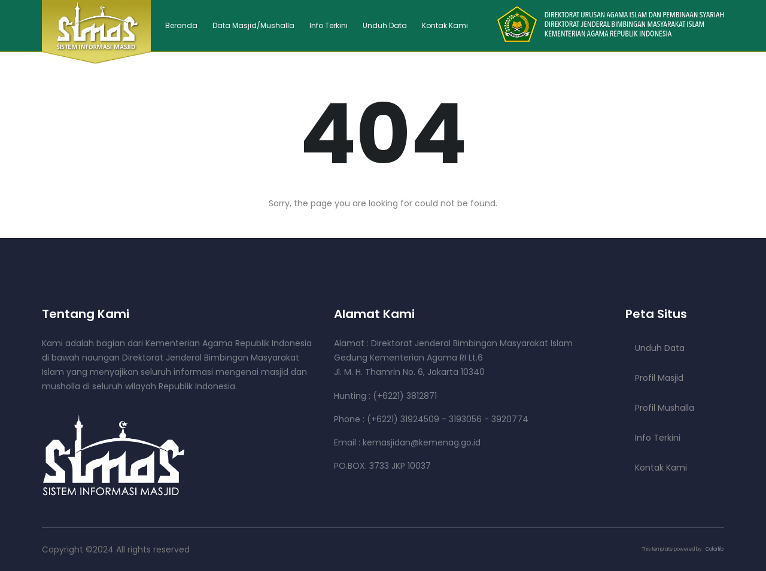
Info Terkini (328, 25)
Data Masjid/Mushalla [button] (253, 25)
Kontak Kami (445, 25)
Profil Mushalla (664, 408)
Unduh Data (660, 348)
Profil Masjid (659, 378)
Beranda (181, 25)
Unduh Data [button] (385, 25)
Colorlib (715, 549)
